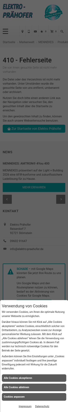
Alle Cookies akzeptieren (18, 378)
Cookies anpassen (14, 396)
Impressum (25, 406)
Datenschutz (42, 406)
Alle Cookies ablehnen (16, 387)
